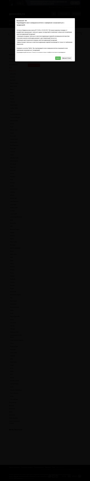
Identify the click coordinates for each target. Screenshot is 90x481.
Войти (58, 58)
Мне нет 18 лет (66, 58)
